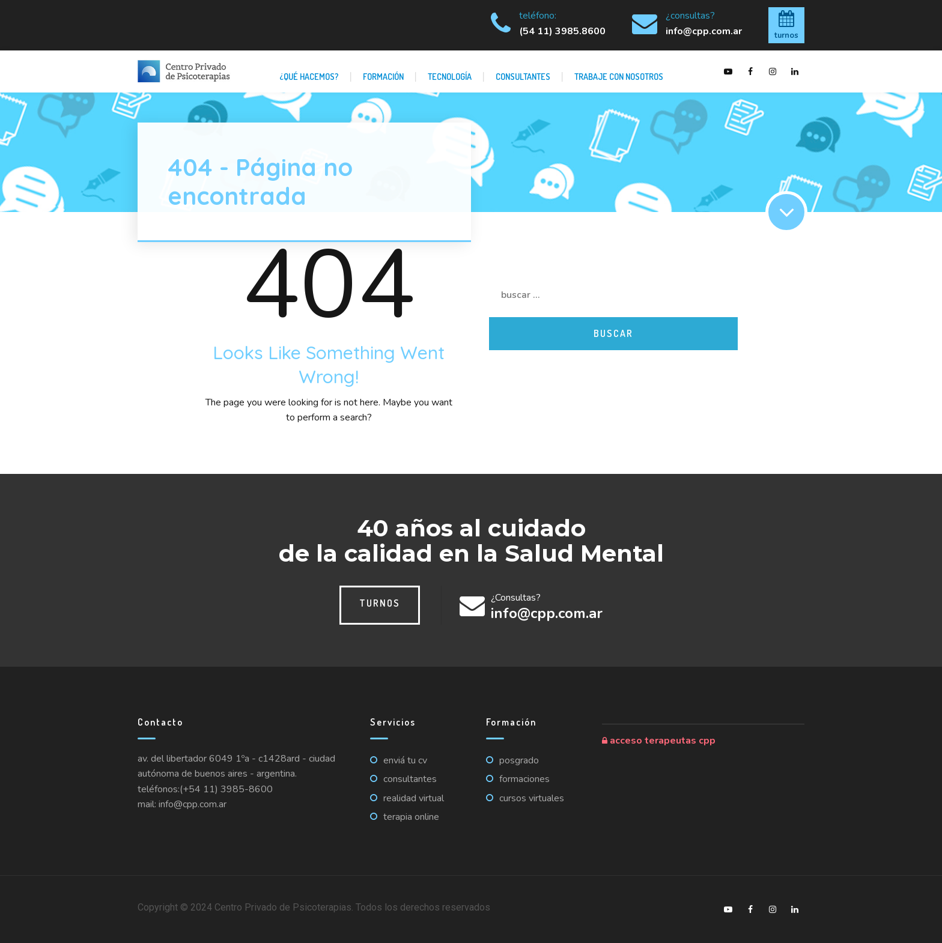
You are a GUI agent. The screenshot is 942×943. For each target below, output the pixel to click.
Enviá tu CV (405, 760)
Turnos (379, 603)
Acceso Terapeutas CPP (659, 740)
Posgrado (519, 760)
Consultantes (523, 76)
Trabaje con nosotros (618, 76)
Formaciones (524, 779)
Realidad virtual (413, 798)
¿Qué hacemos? (309, 76)
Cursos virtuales (531, 798)
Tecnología (450, 76)
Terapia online (411, 816)
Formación (383, 76)
